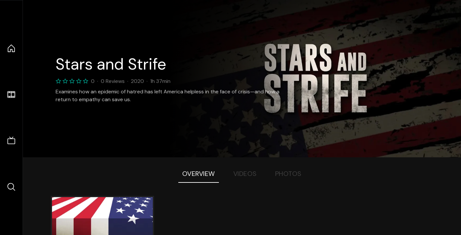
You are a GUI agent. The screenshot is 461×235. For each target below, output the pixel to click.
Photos (288, 173)
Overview (198, 173)
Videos (245, 173)
